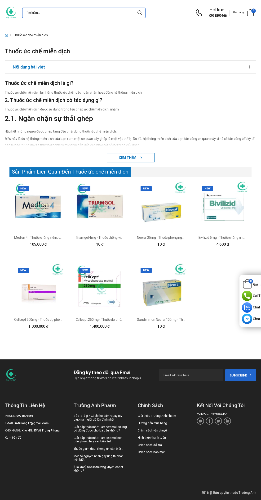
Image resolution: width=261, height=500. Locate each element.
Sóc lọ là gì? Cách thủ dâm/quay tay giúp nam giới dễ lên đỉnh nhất (98, 417)
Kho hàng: (13, 430)
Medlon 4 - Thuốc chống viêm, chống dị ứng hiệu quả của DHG (58, 237)
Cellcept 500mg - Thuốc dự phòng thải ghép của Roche (54, 319)
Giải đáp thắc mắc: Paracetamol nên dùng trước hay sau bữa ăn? (98, 439)
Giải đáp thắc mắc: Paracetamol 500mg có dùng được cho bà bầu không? (100, 428)
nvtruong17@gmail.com (32, 423)
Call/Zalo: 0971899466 (212, 414)
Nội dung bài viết (29, 66)
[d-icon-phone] (200, 13)
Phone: (10, 415)
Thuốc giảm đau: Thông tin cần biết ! (98, 448)
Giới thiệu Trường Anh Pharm (157, 415)
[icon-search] (140, 13)
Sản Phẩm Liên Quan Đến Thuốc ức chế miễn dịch (70, 172)
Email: (9, 423)
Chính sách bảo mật (151, 452)
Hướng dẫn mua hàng (152, 423)
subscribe (241, 375)
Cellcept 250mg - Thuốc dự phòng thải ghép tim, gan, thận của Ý (122, 319)
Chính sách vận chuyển (153, 430)
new (23, 188)
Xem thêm (128, 158)
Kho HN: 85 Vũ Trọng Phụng (41, 430)
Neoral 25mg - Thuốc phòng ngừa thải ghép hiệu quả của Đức (181, 237)
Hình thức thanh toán (152, 437)
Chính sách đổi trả (150, 445)
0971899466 (218, 15)
